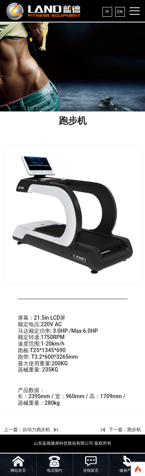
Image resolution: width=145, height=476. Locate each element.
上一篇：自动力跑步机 (27, 429)
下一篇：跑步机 (125, 429)
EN (120, 11)
